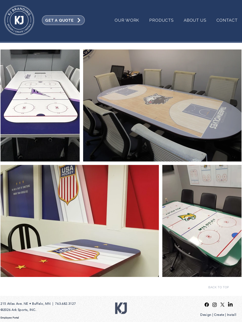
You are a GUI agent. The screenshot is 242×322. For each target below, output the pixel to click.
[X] (222, 304)
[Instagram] (214, 304)
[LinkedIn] (230, 304)
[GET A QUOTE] (63, 20)
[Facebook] (207, 304)
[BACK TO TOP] (218, 287)
